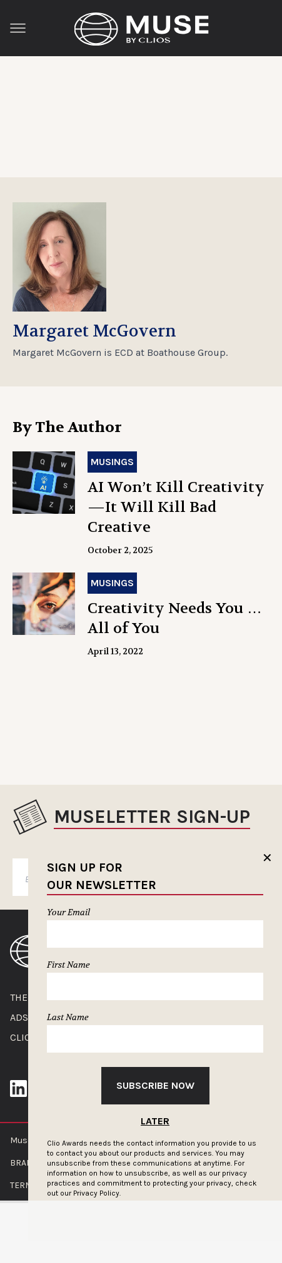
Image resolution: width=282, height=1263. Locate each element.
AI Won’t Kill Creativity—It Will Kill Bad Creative (176, 507)
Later (155, 1121)
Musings (112, 462)
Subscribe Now (155, 1085)
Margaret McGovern (94, 331)
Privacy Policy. (97, 1193)
